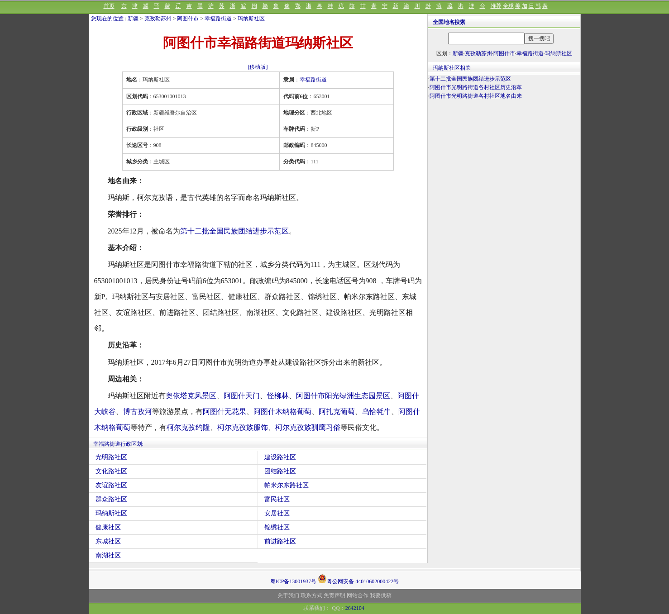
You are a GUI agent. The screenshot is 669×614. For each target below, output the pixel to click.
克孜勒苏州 (158, 18)
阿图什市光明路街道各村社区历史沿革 (476, 87)
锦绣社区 (277, 527)
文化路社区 (111, 471)
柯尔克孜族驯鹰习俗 (307, 427)
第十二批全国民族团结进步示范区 (234, 231)
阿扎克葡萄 (337, 411)
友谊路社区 (111, 485)
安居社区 (277, 513)
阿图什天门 (242, 396)
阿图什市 (188, 18)
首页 (109, 6)
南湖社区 (108, 555)
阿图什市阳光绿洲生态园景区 (343, 396)
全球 (508, 6)
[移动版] (258, 67)
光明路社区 (111, 457)
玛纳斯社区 (251, 18)
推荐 (496, 6)
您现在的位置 (107, 18)
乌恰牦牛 (376, 411)
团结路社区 (280, 471)
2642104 (354, 608)
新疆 (133, 18)
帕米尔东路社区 (286, 485)
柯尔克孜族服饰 (242, 427)
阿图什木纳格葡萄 (282, 411)
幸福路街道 (218, 18)
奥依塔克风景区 (191, 396)
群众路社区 (111, 499)
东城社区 (108, 541)
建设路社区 (280, 457)
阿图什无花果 (224, 411)
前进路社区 (280, 541)
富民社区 (277, 499)
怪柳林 (278, 396)
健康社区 (108, 527)
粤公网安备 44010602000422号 (358, 578)
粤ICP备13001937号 (293, 581)
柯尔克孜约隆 (188, 427)
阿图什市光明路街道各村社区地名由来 (476, 96)
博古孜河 (137, 411)
